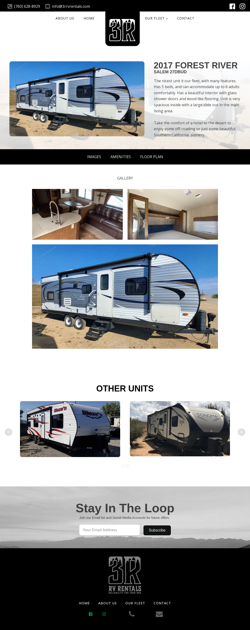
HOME (89, 18)
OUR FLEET (155, 18)
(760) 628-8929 (27, 6)
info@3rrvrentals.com (71, 6)
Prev (8, 432)
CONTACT (185, 18)
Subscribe (157, 530)
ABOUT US (65, 18)
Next (241, 432)
